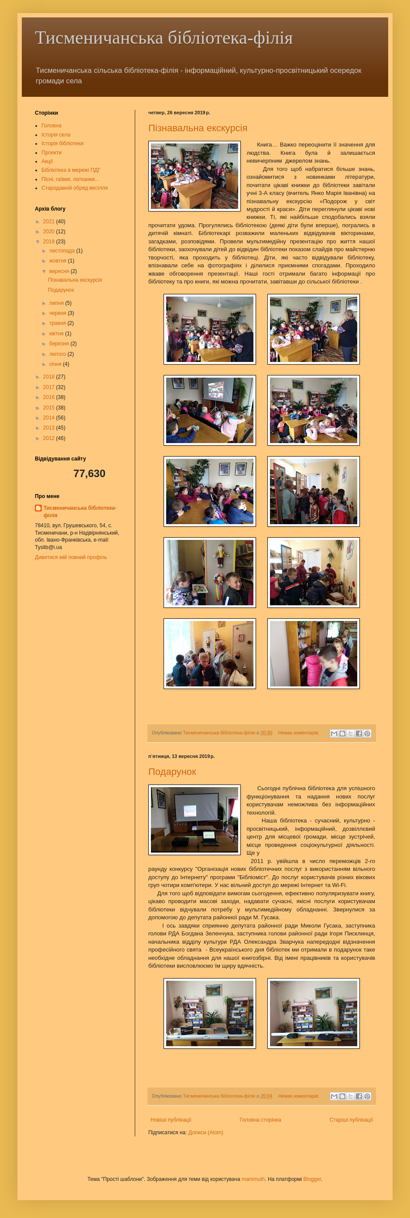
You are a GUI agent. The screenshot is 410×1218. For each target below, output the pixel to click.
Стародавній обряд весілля (74, 188)
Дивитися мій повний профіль (71, 557)
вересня (60, 271)
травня (58, 323)
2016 (49, 397)
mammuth (253, 1179)
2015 (49, 408)
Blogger (312, 1179)
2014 (49, 418)
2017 (49, 387)
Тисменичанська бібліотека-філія (164, 37)
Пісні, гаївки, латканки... (70, 179)
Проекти (51, 153)
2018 (49, 377)
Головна (51, 126)
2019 (49, 242)
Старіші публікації (351, 1120)
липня (57, 303)
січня (56, 364)
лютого (58, 354)
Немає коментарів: (299, 732)
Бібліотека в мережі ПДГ (71, 170)
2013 (49, 428)
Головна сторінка (260, 1120)
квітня (57, 334)
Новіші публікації (170, 1120)
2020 (49, 232)
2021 (49, 221)
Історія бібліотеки (62, 143)
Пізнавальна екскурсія (197, 128)
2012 (49, 438)
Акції (47, 161)
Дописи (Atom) (205, 1132)
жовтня (58, 261)
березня (59, 344)
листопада (62, 251)
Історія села (56, 135)
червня (58, 313)
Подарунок (172, 771)
